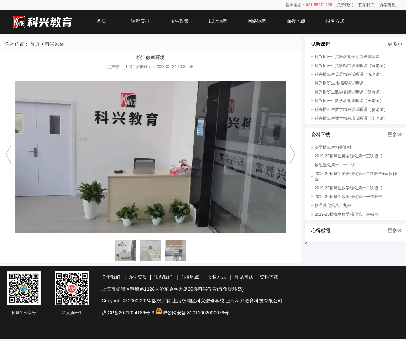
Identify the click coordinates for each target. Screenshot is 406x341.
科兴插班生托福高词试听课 (339, 83)
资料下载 (269, 277)
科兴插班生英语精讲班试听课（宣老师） (351, 65)
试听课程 (218, 21)
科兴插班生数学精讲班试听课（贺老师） (351, 109)
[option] (150, 157)
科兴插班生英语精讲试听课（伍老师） (349, 74)
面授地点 (296, 21)
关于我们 (345, 5)
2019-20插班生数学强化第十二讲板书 (348, 188)
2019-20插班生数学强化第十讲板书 (346, 214)
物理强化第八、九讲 (333, 205)
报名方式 (334, 21)
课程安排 (140, 21)
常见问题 (243, 277)
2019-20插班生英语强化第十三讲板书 (348, 156)
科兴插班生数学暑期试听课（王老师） (349, 100)
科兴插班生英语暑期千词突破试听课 (347, 56)
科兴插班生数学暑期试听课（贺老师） (349, 92)
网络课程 (257, 21)
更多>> (395, 44)
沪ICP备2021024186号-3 (128, 312)
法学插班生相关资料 (333, 147)
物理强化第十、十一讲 (335, 165)
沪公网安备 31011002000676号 (192, 312)
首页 (101, 21)
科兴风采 (54, 44)
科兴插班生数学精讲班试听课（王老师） (351, 118)
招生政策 (179, 21)
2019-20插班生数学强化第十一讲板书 (348, 196)
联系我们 (366, 5)
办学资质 (388, 5)
